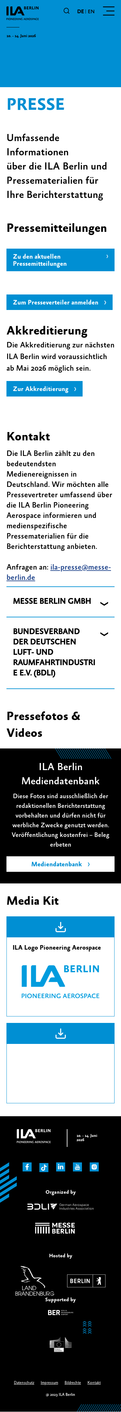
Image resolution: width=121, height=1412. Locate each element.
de (80, 12)
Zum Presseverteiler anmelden (55, 302)
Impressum (49, 1383)
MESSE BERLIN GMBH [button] (52, 601)
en (91, 12)
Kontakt (94, 1383)
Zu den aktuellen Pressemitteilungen (40, 260)
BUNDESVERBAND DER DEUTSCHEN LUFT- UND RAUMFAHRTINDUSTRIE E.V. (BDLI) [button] (54, 653)
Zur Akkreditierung (40, 389)
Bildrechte (73, 1383)
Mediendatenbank (56, 864)
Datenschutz (24, 1383)
